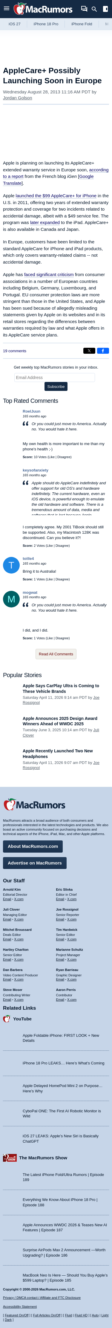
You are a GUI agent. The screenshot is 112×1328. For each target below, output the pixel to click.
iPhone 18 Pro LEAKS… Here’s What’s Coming (63, 1063)
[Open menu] (6, 9)
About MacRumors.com (33, 846)
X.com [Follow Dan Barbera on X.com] (19, 979)
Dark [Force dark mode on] (8, 1319)
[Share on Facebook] (103, 351)
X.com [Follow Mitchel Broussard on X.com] (19, 939)
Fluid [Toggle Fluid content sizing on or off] (68, 1315)
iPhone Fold (81, 24)
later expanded (45, 222)
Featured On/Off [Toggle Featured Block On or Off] (16, 1315)
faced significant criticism (49, 274)
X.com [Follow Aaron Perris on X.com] (71, 999)
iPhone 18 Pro (46, 24)
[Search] (96, 9)
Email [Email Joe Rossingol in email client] (60, 919)
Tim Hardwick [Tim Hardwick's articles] (66, 929)
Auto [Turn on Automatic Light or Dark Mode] (95, 1315)
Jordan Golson (17, 97)
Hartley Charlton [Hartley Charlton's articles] (16, 949)
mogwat (30, 592)
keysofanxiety (35, 470)
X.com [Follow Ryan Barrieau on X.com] (71, 979)
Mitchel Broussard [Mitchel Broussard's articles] (17, 929)
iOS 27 (15, 24)
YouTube (22, 1018)
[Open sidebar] (105, 9)
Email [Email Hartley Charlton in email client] (7, 959)
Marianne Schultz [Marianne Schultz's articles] (69, 949)
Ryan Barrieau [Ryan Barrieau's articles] (67, 970)
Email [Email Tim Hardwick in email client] (60, 939)
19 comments (14, 351)
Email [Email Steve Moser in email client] (7, 999)
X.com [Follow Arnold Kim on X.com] (19, 899)
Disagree (63, 457)
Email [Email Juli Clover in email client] (7, 919)
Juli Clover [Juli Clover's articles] (11, 909)
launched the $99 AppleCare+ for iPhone (56, 195)
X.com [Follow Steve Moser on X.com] (19, 999)
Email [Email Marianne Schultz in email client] (60, 959)
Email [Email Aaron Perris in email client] (60, 999)
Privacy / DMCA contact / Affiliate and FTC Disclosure (42, 1297)
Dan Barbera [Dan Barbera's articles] (12, 970)
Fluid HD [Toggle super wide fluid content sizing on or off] (81, 1315)
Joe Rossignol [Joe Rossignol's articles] (67, 909)
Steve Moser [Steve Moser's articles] (12, 990)
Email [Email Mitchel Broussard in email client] (7, 939)
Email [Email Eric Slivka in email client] (60, 899)
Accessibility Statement (20, 1306)
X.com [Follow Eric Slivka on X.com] (71, 899)
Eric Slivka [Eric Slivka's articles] (64, 889)
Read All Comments (56, 654)
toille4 (28, 558)
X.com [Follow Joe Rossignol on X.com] (71, 919)
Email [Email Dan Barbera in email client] (7, 979)
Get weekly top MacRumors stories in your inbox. (56, 367)
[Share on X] (89, 351)
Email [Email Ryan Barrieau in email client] (60, 979)
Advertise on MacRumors (35, 862)
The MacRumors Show (43, 1157)
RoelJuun (31, 411)
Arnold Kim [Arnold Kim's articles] (12, 889)
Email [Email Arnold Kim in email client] (7, 899)
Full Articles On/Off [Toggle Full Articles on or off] (47, 1315)
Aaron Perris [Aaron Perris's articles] (66, 990)
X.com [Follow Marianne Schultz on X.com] (71, 959)
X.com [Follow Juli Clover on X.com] (19, 919)
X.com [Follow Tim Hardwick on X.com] (71, 939)
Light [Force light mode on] (104, 1315)
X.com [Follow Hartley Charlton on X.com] (19, 959)
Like (52, 457)
